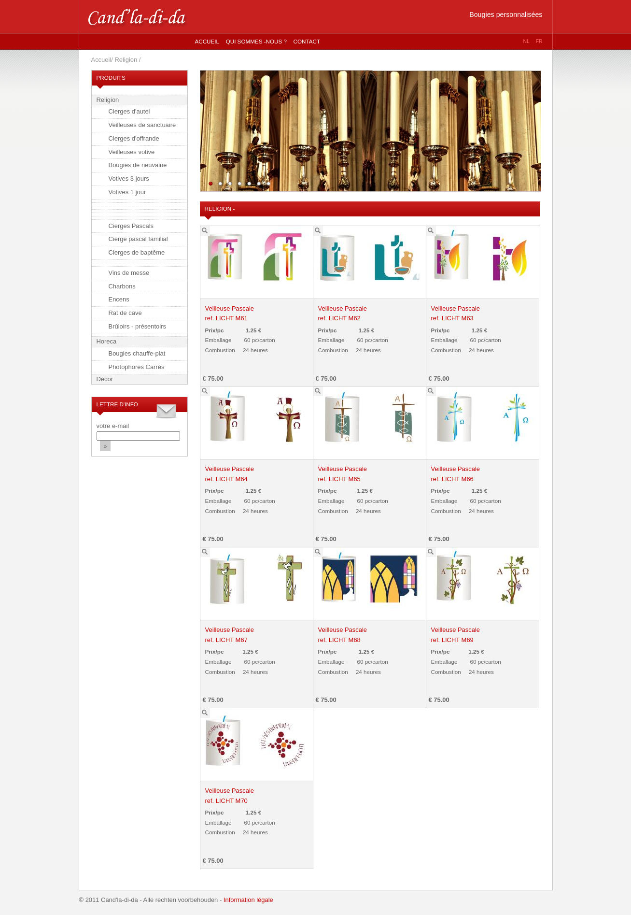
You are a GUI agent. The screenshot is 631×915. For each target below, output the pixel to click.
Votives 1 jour (127, 192)
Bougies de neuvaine (138, 165)
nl (526, 41)
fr (539, 41)
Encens (119, 299)
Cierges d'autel (129, 111)
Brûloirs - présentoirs (138, 326)
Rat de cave (125, 312)
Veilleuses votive (132, 152)
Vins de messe (129, 272)
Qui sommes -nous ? (256, 41)
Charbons (122, 286)
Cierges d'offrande (134, 138)
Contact (307, 41)
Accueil (207, 41)
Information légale (248, 899)
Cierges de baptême (137, 252)
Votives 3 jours (129, 178)
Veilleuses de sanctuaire (142, 125)
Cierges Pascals (131, 225)
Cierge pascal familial (138, 239)
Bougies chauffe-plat (137, 353)
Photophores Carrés (137, 367)
